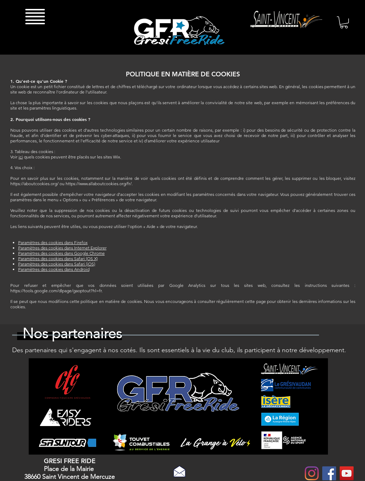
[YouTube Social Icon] (347, 473)
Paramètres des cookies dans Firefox (53, 242)
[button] (35, 16)
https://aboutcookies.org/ (34, 183)
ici (21, 157)
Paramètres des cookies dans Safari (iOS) (56, 264)
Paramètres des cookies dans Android (53, 269)
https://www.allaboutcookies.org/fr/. (99, 183)
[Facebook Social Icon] (329, 473)
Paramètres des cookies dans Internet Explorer (62, 247)
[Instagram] (312, 473)
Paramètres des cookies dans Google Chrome (61, 253)
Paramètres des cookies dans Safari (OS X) (58, 258)
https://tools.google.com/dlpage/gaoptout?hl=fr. (56, 290)
